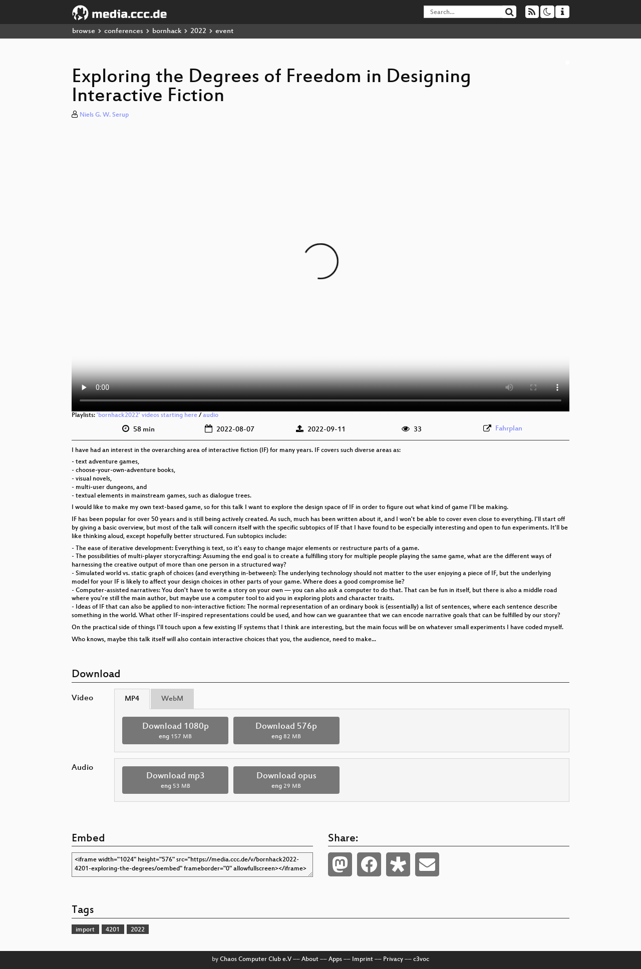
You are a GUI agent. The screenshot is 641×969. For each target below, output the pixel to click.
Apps (335, 959)
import (85, 929)
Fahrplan (508, 428)
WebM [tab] (172, 699)
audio (210, 415)
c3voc (421, 959)
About (309, 959)
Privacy (393, 959)
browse (83, 31)
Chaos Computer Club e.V (255, 959)
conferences (123, 31)
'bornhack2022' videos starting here (147, 415)
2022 (198, 31)
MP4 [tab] (132, 699)
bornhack (166, 31)
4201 (113, 929)
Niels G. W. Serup (104, 115)
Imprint (362, 959)
